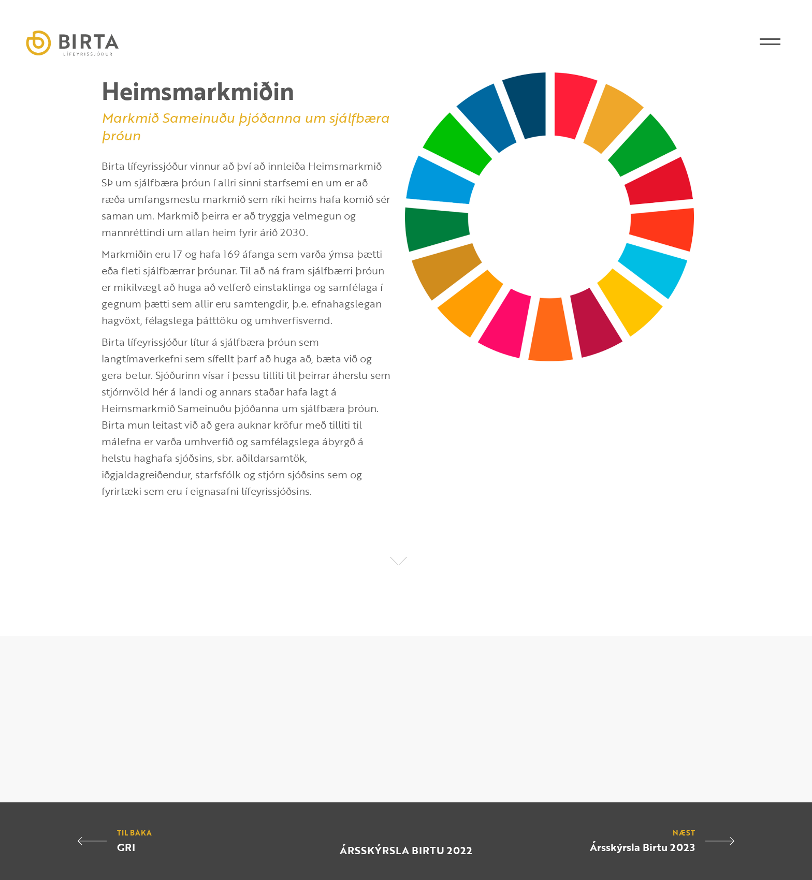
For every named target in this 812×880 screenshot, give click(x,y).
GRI (126, 847)
